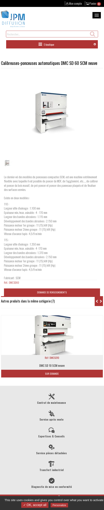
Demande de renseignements (52, 292)
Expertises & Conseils (51, 432)
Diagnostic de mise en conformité (51, 483)
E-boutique (46, 44)
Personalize (59, 505)
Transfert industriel (51, 466)
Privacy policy (78, 505)
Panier (93, 3)
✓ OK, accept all (34, 505)
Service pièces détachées (51, 449)
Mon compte (74, 3)
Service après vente (51, 415)
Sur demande (52, 373)
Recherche (92, 33)
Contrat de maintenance (51, 399)
